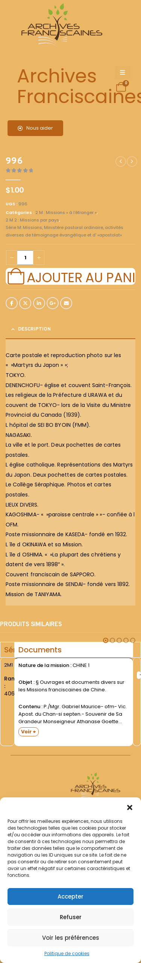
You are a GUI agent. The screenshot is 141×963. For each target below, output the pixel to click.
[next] (132, 161)
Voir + (28, 731)
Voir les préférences (70, 938)
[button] (129, 806)
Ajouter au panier (81, 276)
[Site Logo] (60, 26)
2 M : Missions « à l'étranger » (66, 212)
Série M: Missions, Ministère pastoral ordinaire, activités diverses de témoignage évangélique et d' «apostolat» (64, 231)
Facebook (12, 303)
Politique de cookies (66, 953)
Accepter (70, 896)
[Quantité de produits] (25, 257)
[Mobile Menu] (122, 72)
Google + (53, 303)
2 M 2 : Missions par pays (32, 220)
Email (66, 303)
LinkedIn (39, 303)
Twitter (25, 303)
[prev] (120, 161)
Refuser (71, 917)
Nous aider (35, 128)
